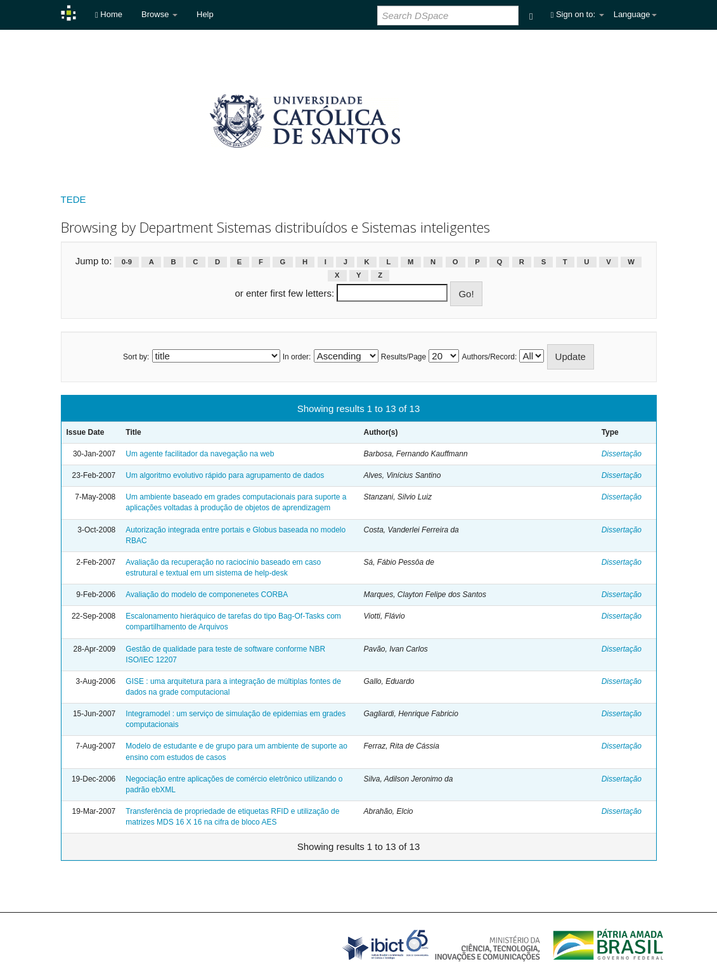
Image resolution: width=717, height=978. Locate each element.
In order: (297, 356)
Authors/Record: (489, 356)
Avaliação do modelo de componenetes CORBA (207, 594)
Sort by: (136, 356)
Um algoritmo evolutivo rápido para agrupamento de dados (225, 475)
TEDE (73, 199)
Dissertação (622, 453)
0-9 (127, 262)
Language (635, 14)
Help (205, 14)
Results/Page (403, 356)
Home (108, 14)
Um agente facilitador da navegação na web (200, 453)
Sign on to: (577, 14)
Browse (159, 14)
